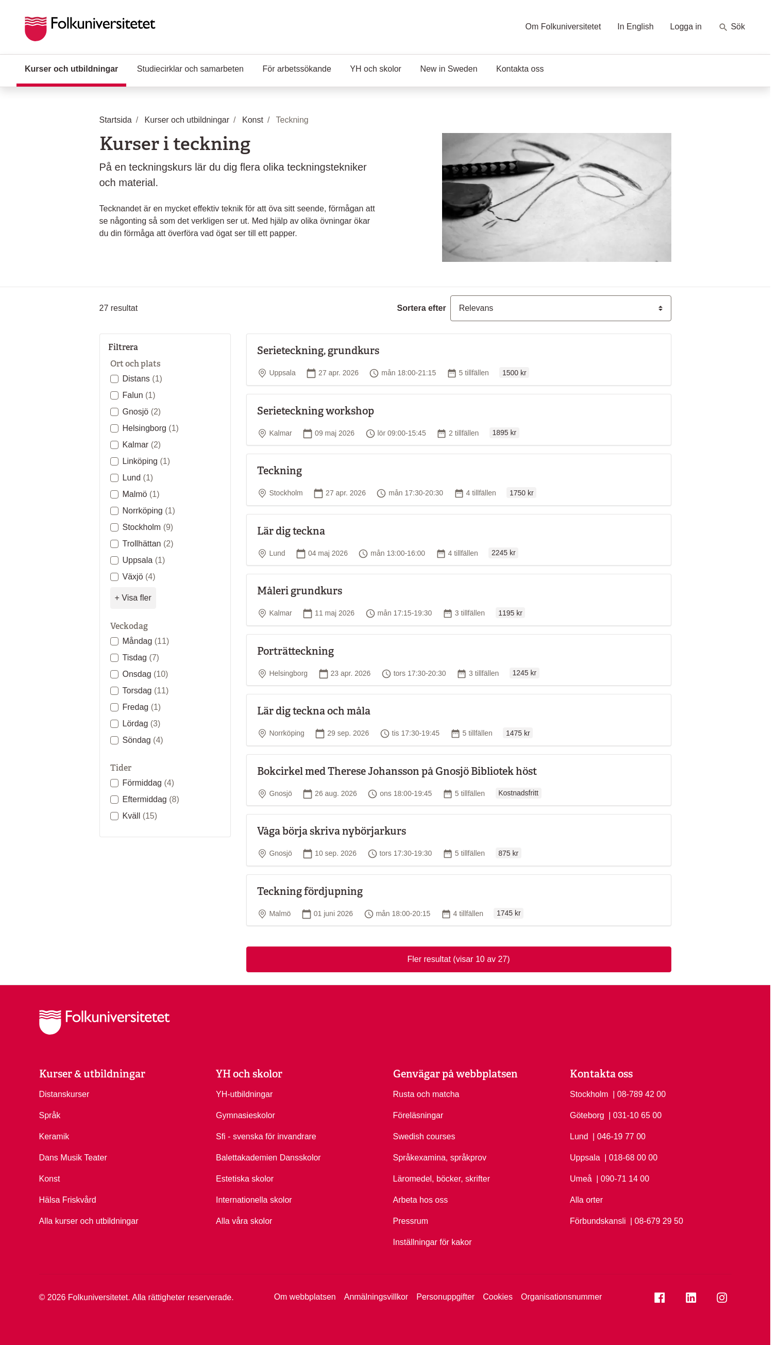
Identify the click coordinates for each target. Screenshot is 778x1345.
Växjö (139, 576)
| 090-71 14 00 (622, 1178)
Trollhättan (148, 543)
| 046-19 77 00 (619, 1136)
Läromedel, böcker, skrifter (442, 1178)
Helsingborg (151, 428)
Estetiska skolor (245, 1178)
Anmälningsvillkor (376, 1296)
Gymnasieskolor (245, 1115)
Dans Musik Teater (73, 1157)
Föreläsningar (418, 1115)
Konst (49, 1178)
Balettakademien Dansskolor (268, 1157)
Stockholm (148, 527)
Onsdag (145, 674)
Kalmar (142, 444)
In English (635, 26)
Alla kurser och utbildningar (89, 1221)
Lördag (142, 723)
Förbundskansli (598, 1221)
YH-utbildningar (244, 1094)
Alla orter (586, 1199)
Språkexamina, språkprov (439, 1157)
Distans (142, 378)
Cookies (498, 1296)
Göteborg (587, 1115)
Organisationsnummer (561, 1296)
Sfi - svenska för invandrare (266, 1136)
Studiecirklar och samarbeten (190, 68)
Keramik (54, 1136)
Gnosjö (142, 411)
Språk (50, 1115)
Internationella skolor (254, 1199)
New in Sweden (448, 68)
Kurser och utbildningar (75, 68)
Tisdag (141, 657)
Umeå (581, 1178)
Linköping (147, 461)
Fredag (142, 707)
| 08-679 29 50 (656, 1220)
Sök (731, 27)
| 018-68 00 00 (630, 1157)
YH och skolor (375, 68)
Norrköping (149, 510)
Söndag (143, 740)
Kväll (140, 815)
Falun (139, 395)
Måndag (146, 641)
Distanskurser (64, 1094)
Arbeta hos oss (420, 1199)
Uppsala (144, 560)
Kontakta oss (520, 68)
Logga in (686, 26)
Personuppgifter (445, 1296)
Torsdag (146, 690)
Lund (138, 477)
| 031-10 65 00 (635, 1114)
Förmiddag (148, 782)
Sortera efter (421, 308)
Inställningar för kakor (432, 1242)
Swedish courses (424, 1136)
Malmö (141, 494)
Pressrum (410, 1221)
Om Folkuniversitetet (563, 26)
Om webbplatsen (305, 1296)
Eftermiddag (151, 799)
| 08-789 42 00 (639, 1093)
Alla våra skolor (244, 1221)
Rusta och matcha (426, 1094)
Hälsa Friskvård (67, 1199)
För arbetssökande (296, 68)
